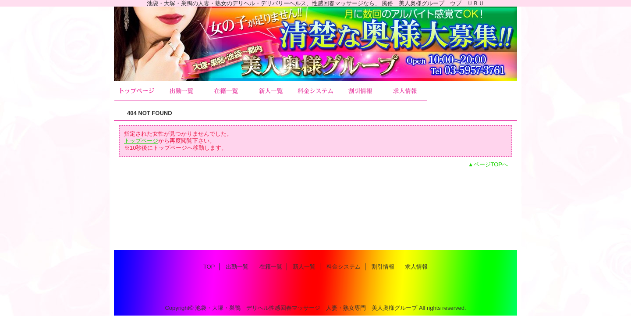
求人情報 (405, 91)
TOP (136, 91)
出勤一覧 (181, 91)
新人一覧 (270, 91)
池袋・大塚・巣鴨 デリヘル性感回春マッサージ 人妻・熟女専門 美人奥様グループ (306, 308)
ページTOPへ (491, 164)
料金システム (315, 91)
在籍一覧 (226, 91)
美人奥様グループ (315, 44)
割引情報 (360, 91)
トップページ (141, 140)
